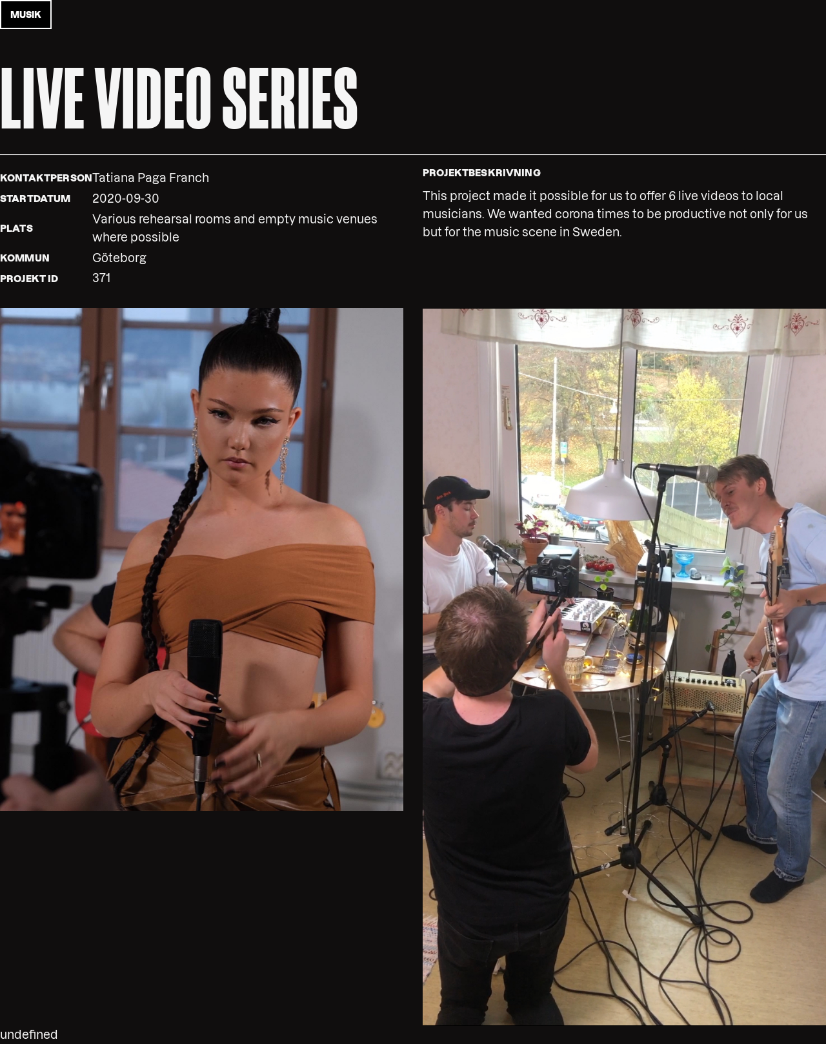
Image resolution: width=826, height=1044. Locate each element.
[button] (201, 559)
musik (25, 15)
